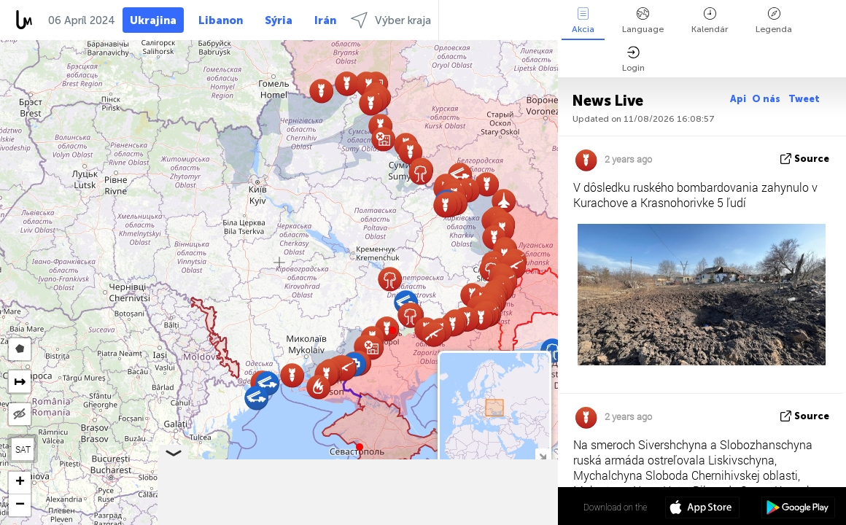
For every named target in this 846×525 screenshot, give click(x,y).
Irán (325, 20)
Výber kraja (391, 20)
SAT (23, 449)
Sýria (278, 20)
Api (738, 98)
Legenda (774, 20)
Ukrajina (153, 20)
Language (643, 20)
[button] (392, 330)
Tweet (804, 98)
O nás (767, 98)
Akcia (583, 20)
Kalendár (709, 20)
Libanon (220, 20)
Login (633, 59)
